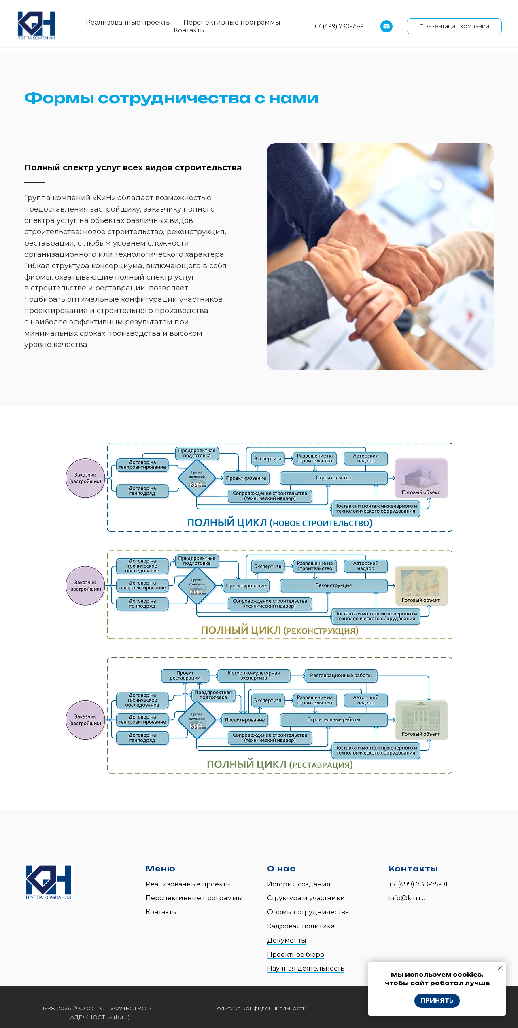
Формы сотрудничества (308, 912)
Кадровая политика (301, 926)
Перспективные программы (231, 22)
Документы (286, 940)
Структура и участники (306, 898)
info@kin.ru (407, 898)
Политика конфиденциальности (259, 1008)
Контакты (189, 30)
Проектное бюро (295, 954)
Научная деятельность (305, 968)
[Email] (386, 26)
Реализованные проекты (128, 22)
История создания (299, 884)
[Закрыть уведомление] (500, 968)
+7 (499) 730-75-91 (340, 26)
